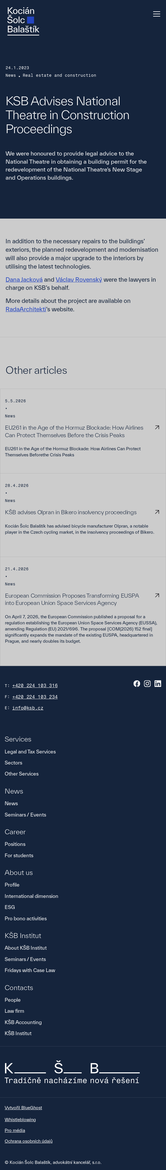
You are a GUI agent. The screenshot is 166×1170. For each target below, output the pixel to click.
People (13, 1000)
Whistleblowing (20, 1119)
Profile (12, 884)
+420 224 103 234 (35, 697)
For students (19, 855)
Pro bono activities (26, 918)
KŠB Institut (18, 1033)
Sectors (13, 762)
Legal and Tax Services (30, 751)
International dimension (31, 896)
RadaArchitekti (26, 309)
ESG (10, 907)
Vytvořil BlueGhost (23, 1107)
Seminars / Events (25, 814)
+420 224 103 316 (35, 685)
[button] (155, 14)
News (11, 803)
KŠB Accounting (23, 1022)
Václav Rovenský (79, 279)
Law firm (14, 1011)
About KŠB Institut (26, 948)
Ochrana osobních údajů (29, 1141)
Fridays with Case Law (30, 970)
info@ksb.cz (27, 708)
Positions (15, 844)
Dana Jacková (24, 279)
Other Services (22, 773)
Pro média (15, 1130)
